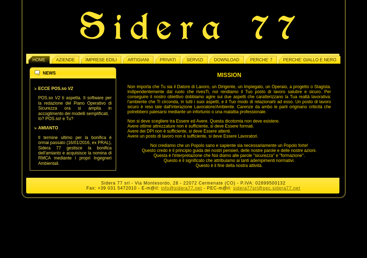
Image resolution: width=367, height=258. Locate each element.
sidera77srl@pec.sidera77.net (266, 188)
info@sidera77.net (181, 188)
